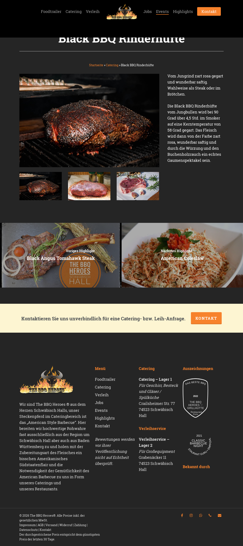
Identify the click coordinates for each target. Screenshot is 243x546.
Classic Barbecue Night (198, 443)
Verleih (102, 394)
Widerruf (65, 525)
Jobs (99, 402)
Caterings (44, 482)
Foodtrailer (105, 379)
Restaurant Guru (196, 413)
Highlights (105, 418)
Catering (112, 65)
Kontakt (206, 318)
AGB (40, 525)
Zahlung (80, 525)
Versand (51, 525)
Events (101, 410)
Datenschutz (28, 530)
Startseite (96, 65)
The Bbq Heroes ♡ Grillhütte (195, 405)
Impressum (27, 525)
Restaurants (46, 488)
